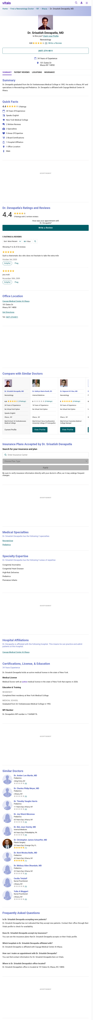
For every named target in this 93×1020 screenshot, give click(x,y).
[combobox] (45, 454)
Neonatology (7, 541)
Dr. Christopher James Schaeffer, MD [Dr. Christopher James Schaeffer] (30, 840)
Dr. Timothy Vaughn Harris (25, 801)
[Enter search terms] (12, 241)
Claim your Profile (51, 36)
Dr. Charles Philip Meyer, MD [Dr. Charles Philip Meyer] (26, 788)
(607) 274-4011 (12, 317)
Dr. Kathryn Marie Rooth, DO (42, 391)
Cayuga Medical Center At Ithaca (15, 652)
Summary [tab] (7, 72)
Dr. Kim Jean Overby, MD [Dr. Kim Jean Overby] (25, 827)
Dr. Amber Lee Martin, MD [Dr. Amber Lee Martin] (25, 775)
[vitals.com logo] (6, 3)
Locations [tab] (37, 72)
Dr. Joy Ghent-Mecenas (24, 814)
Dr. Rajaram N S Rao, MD (68, 391)
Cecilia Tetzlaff (20, 878)
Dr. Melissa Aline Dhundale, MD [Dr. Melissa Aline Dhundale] (28, 866)
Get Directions (8, 312)
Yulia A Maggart (21, 891)
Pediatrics (6, 545)
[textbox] (45, 454)
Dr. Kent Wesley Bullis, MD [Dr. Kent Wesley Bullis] (25, 853)
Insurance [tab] (49, 72)
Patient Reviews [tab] (22, 72)
